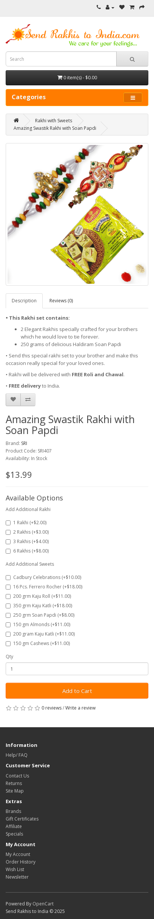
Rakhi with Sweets (53, 120)
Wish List (15, 869)
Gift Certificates (22, 819)
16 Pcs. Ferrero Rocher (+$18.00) (44, 586)
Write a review (80, 708)
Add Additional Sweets (30, 564)
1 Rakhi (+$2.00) (26, 522)
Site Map (15, 791)
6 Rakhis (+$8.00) (27, 551)
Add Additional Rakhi (28, 509)
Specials (14, 834)
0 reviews (52, 708)
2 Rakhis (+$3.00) (27, 532)
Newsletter (17, 877)
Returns (14, 783)
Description (24, 300)
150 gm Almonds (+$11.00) (38, 624)
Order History (20, 862)
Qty (9, 656)
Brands (13, 811)
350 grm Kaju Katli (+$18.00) (39, 605)
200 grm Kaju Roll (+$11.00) (38, 596)
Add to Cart (77, 690)
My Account (18, 854)
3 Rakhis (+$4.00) (27, 541)
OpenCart (43, 904)
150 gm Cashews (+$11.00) (38, 643)
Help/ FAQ (17, 755)
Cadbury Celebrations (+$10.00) (43, 577)
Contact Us (17, 776)
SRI (24, 443)
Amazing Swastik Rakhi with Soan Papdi (55, 128)
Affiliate (14, 826)
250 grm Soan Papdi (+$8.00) (40, 615)
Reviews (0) (61, 300)
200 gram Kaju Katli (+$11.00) (40, 634)
